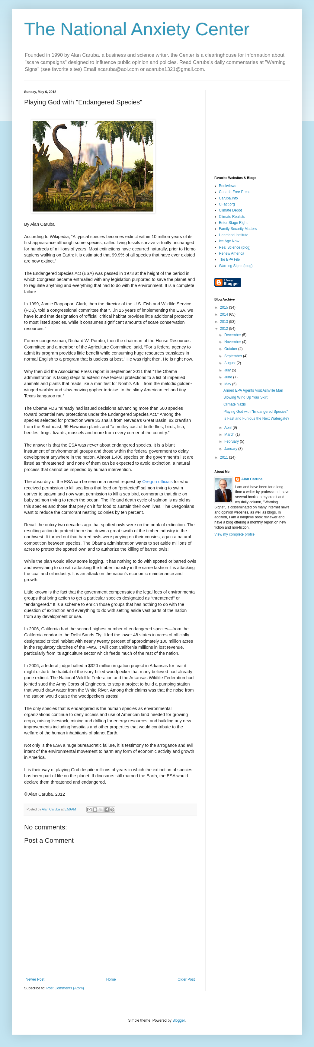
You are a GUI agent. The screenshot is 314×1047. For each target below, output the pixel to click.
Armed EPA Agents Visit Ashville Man (253, 390)
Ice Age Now (229, 241)
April (228, 427)
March (230, 434)
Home (111, 979)
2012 (224, 328)
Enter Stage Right (233, 223)
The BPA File (229, 259)
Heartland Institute (233, 235)
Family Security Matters (238, 229)
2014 (224, 314)
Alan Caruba (252, 479)
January (231, 449)
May (228, 384)
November (233, 342)
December (233, 335)
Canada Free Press (234, 192)
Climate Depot (230, 210)
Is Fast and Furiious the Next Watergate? (256, 418)
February (232, 441)
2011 (224, 457)
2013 (224, 322)
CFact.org (227, 204)
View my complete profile (234, 534)
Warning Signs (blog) (236, 266)
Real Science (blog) (235, 247)
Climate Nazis (234, 404)
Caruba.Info (228, 198)
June (228, 377)
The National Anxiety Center (137, 29)
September (233, 356)
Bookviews (227, 186)
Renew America (231, 253)
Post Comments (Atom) (65, 988)
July (228, 370)
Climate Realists (232, 217)
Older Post (186, 979)
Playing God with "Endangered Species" (255, 411)
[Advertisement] (252, 127)
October (231, 349)
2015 (224, 307)
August (230, 363)
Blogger (178, 1020)
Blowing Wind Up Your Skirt (245, 397)
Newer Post (35, 979)
